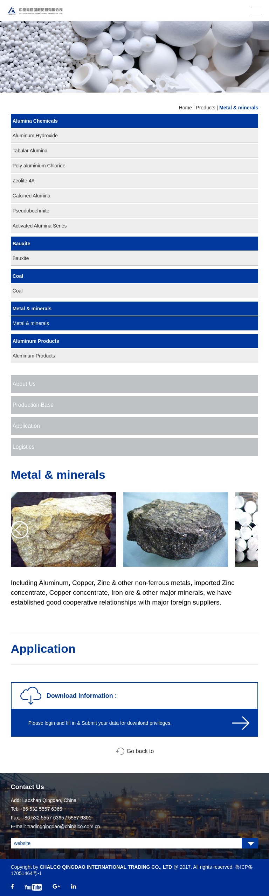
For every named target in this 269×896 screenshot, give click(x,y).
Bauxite (21, 243)
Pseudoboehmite (31, 211)
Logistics (23, 447)
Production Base (33, 405)
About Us (24, 384)
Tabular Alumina (30, 150)
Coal (18, 276)
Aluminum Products (36, 341)
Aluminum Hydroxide (35, 135)
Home (185, 107)
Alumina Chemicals (35, 121)
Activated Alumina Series (40, 226)
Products (205, 107)
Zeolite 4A (24, 180)
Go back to (140, 751)
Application (26, 426)
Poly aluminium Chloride (39, 165)
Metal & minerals (238, 107)
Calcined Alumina (31, 195)
